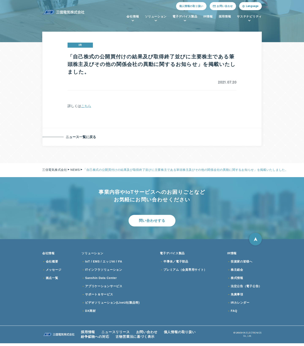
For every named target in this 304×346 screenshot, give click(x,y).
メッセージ (53, 271)
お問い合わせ (146, 335)
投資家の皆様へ (241, 263)
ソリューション (156, 16)
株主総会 (237, 271)
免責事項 (237, 296)
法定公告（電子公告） (246, 288)
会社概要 (52, 263)
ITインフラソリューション (103, 271)
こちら (86, 106)
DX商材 (90, 313)
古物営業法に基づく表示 (135, 339)
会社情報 (132, 16)
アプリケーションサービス (103, 288)
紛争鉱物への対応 (95, 339)
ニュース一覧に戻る (82, 137)
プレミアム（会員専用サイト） (185, 271)
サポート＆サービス (99, 296)
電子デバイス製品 (184, 16)
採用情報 (225, 16)
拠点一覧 (52, 279)
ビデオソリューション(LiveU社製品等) (112, 305)
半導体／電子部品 (175, 263)
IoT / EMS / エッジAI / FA (103, 263)
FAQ (234, 313)
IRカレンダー (240, 305)
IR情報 (208, 16)
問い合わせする (152, 221)
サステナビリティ (249, 16)
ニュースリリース (115, 335)
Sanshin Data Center (101, 279)
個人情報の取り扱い (191, 6)
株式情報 (237, 279)
